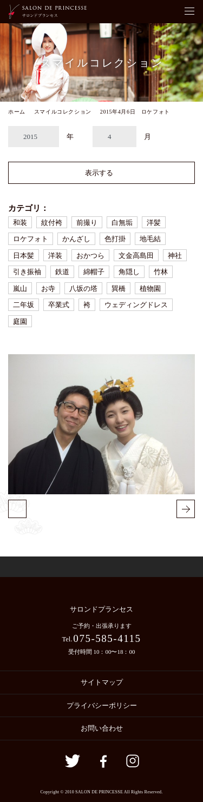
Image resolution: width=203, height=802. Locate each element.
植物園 (150, 288)
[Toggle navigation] (189, 11)
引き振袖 (27, 272)
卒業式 (58, 305)
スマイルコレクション (62, 112)
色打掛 (115, 239)
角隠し (129, 272)
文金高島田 (136, 255)
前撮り (86, 222)
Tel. (101, 638)
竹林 (161, 272)
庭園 (20, 321)
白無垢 (122, 222)
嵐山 (20, 288)
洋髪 (154, 222)
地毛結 (150, 239)
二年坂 (23, 305)
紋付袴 (51, 222)
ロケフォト (30, 239)
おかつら (90, 255)
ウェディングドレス (136, 305)
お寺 (48, 288)
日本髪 (23, 255)
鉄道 (62, 272)
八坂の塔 (83, 288)
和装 (20, 222)
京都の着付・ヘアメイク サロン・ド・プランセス (48, 11)
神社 (175, 255)
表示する (99, 173)
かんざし (76, 239)
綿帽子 (93, 272)
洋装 (55, 255)
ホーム (16, 112)
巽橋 (119, 288)
